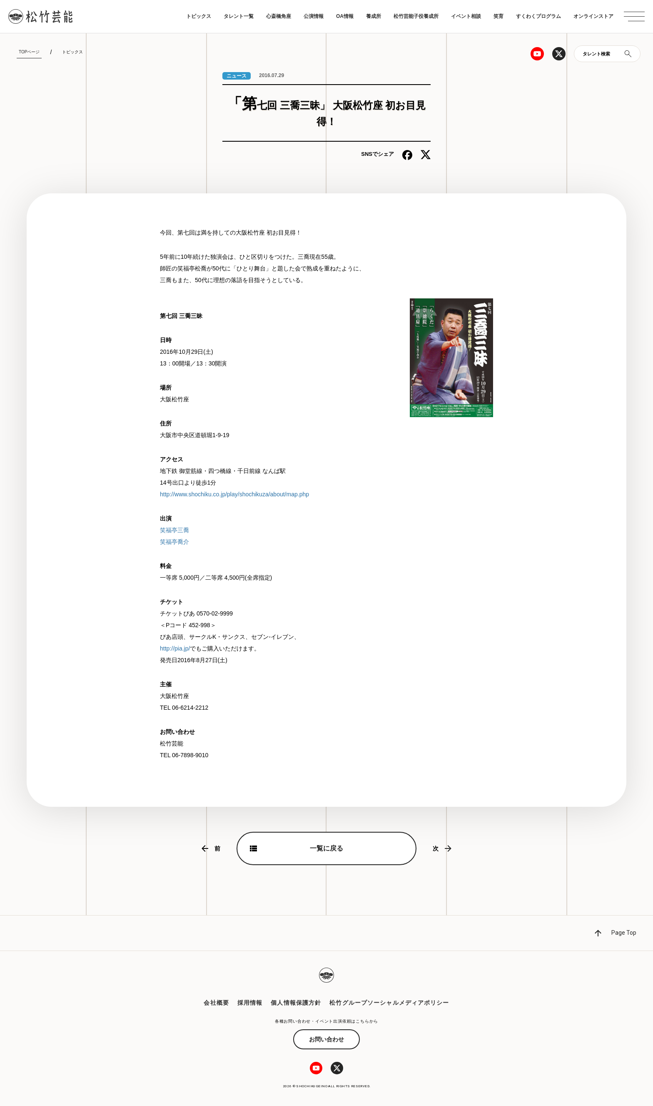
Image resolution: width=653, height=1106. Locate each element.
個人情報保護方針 (296, 1002)
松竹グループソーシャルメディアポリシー (389, 1002)
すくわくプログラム (538, 16)
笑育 (498, 16)
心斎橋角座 (278, 16)
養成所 (373, 16)
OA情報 (345, 16)
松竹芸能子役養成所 (416, 16)
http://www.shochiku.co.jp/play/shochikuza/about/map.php (234, 494)
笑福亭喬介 (174, 541)
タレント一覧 (239, 16)
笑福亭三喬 (174, 530)
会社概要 (216, 1002)
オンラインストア (593, 16)
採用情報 (249, 1002)
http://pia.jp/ (175, 648)
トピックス (198, 16)
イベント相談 (466, 16)
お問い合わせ (326, 1039)
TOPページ (29, 52)
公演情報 (314, 16)
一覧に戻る (326, 848)
